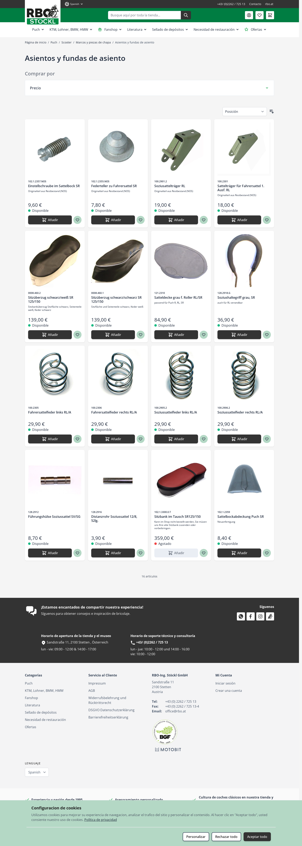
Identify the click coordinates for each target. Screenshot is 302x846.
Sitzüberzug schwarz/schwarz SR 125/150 (116, 299)
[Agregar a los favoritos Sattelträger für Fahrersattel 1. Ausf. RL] (267, 220)
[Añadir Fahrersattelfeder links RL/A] (50, 439)
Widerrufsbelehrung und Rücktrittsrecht (107, 700)
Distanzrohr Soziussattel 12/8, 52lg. (114, 519)
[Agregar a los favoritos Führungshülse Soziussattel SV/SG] (77, 553)
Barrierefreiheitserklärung (108, 717)
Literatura (137, 29)
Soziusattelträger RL (169, 186)
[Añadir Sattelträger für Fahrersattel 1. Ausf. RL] (239, 219)
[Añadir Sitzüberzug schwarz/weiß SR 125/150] (50, 334)
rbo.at (269, 4)
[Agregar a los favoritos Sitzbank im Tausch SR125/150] (204, 553)
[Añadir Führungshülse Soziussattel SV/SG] (50, 553)
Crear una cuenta (228, 690)
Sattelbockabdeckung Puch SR (240, 517)
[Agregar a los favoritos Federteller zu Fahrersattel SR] (141, 220)
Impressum (97, 683)
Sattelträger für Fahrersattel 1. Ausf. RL (240, 188)
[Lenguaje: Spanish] (74, 4)
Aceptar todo (257, 836)
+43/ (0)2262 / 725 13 (231, 4)
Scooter (66, 42)
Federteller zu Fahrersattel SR (114, 186)
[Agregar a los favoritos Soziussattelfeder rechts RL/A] (267, 439)
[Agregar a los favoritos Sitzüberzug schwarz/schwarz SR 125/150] (141, 335)
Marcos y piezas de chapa (93, 42)
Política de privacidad (100, 820)
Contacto (255, 4)
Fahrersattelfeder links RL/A (49, 412)
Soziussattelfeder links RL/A (175, 412)
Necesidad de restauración (216, 29)
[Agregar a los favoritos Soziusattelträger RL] (204, 220)
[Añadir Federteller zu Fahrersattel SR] (113, 219)
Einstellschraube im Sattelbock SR (54, 186)
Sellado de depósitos (170, 29)
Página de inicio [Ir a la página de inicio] (35, 42)
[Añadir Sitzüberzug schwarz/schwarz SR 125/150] (113, 334)
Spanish (34, 772)
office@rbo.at (175, 711)
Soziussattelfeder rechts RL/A (240, 412)
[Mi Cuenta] (249, 15)
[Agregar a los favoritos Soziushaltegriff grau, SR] (267, 335)
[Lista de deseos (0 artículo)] (259, 15)
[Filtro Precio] (149, 87)
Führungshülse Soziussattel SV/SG (54, 517)
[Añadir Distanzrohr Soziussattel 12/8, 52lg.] (113, 553)
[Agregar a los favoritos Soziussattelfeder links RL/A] (204, 439)
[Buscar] (186, 15)
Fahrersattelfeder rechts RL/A (114, 412)
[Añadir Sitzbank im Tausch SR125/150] (176, 553)
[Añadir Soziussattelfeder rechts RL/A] (239, 439)
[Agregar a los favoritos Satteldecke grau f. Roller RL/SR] (204, 335)
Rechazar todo (226, 836)
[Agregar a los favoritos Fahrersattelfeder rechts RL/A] (141, 439)
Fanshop (110, 29)
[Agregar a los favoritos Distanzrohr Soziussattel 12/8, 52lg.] (141, 553)
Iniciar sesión (225, 683)
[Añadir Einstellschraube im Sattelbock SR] (50, 219)
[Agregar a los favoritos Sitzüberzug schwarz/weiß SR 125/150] (77, 335)
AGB (91, 690)
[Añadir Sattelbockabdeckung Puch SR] (239, 553)
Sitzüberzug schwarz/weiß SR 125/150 (50, 299)
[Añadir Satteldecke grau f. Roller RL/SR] (176, 334)
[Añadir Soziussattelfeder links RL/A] (176, 439)
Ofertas (255, 29)
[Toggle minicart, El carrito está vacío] (270, 15)
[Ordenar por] (245, 111)
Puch (38, 29)
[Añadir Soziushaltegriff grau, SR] (239, 334)
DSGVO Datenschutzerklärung (111, 710)
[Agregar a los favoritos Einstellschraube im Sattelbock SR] (77, 220)
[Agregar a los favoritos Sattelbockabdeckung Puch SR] (267, 553)
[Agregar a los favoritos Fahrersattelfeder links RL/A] (77, 439)
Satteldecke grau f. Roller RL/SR (178, 297)
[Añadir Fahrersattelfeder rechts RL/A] (113, 439)
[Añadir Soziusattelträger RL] (176, 219)
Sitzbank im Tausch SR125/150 (177, 517)
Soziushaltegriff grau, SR (236, 297)
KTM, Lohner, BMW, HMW (71, 29)
